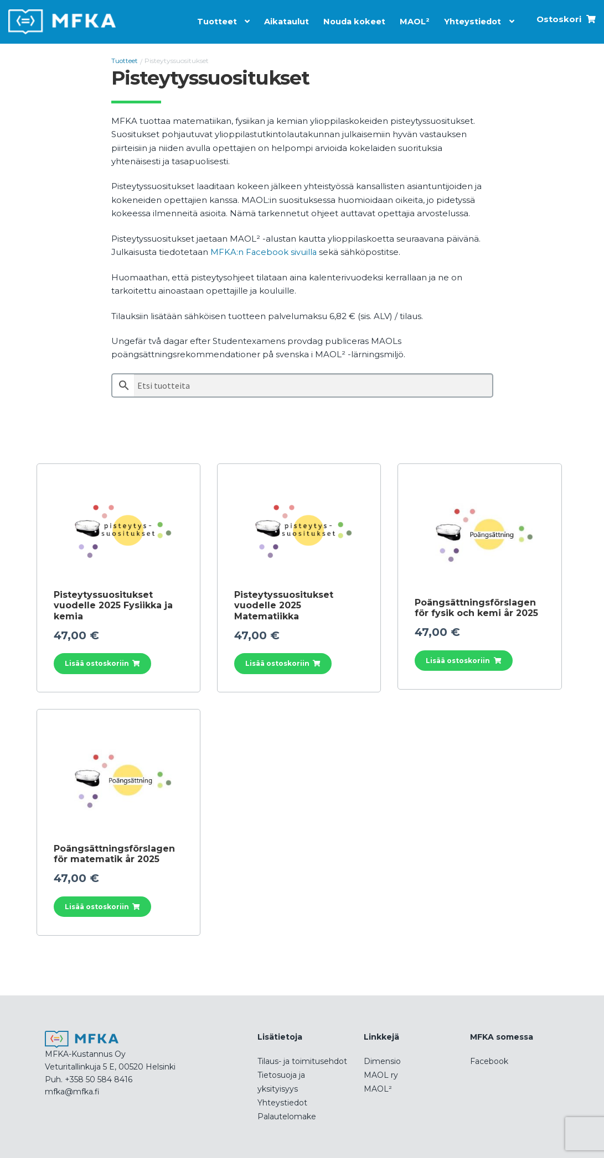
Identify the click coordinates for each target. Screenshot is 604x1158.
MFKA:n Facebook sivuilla (264, 251)
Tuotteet (210, 19)
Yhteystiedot (471, 19)
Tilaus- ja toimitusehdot (302, 1060)
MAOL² (412, 19)
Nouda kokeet (351, 19)
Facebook (489, 1060)
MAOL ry (381, 1074)
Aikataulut (281, 19)
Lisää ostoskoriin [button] (97, 663)
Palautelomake (286, 1115)
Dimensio (382, 1060)
